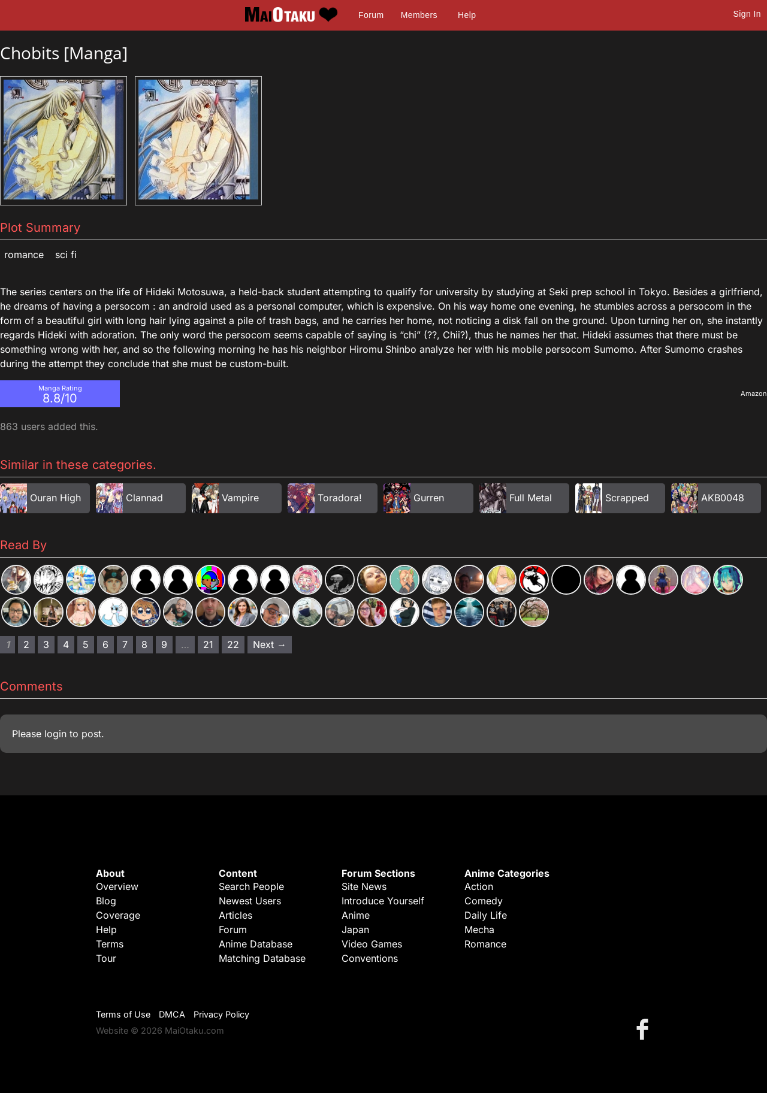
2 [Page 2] (26, 644)
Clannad (144, 498)
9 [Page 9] (164, 644)
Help (467, 15)
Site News (364, 886)
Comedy (483, 901)
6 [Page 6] (105, 644)
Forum (371, 15)
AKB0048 (722, 498)
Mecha (479, 929)
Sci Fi (66, 255)
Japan (355, 929)
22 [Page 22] (233, 644)
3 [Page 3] (46, 644)
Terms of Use (123, 1014)
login (55, 734)
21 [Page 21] (208, 644)
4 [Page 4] (66, 644)
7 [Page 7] (125, 644)
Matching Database (262, 958)
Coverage (118, 915)
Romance (24, 255)
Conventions (370, 958)
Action (478, 886)
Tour (106, 958)
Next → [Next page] (269, 644)
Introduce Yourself (383, 901)
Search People (251, 886)
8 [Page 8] (144, 644)
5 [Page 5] (86, 644)
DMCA (172, 1014)
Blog (106, 901)
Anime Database (255, 944)
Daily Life (485, 915)
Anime (356, 915)
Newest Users (250, 901)
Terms (109, 944)
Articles (235, 915)
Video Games (372, 944)
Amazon (754, 393)
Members (419, 15)
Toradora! (340, 498)
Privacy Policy (221, 1014)
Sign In (747, 14)
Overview (117, 886)
